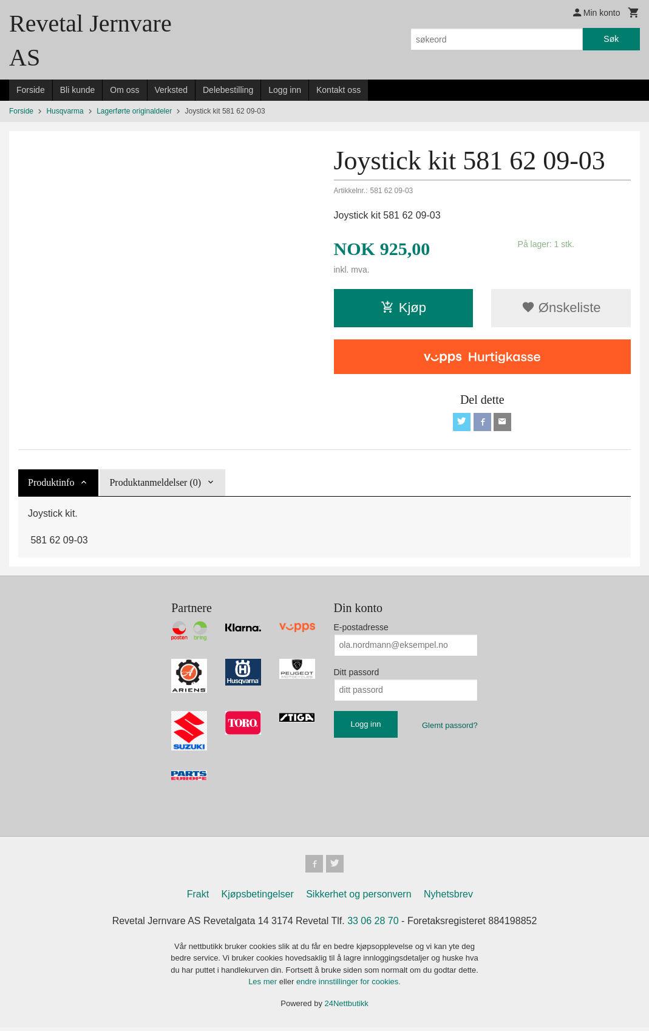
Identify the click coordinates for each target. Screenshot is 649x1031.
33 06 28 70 (373, 924)
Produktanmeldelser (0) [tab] (155, 483)
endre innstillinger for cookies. (348, 985)
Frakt (198, 897)
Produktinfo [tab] (51, 483)
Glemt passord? (450, 726)
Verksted (171, 90)
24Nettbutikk (347, 1006)
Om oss (124, 90)
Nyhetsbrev (448, 897)
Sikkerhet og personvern (358, 897)
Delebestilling (228, 90)
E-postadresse (361, 628)
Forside (30, 90)
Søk (611, 39)
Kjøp (403, 307)
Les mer (263, 985)
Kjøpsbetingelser (258, 897)
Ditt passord (356, 673)
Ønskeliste (561, 307)
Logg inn (284, 90)
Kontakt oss (338, 90)
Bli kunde (77, 90)
